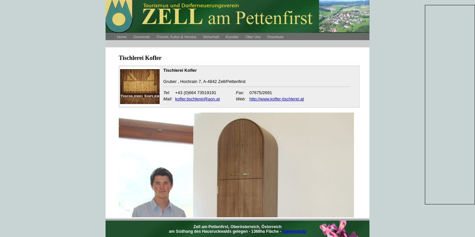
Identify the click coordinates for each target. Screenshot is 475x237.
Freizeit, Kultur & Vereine (177, 37)
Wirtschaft (211, 37)
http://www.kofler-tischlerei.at (276, 98)
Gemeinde (141, 37)
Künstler (232, 37)
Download (276, 37)
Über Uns (253, 37)
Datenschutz (294, 231)
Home (122, 37)
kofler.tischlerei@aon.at (197, 98)
